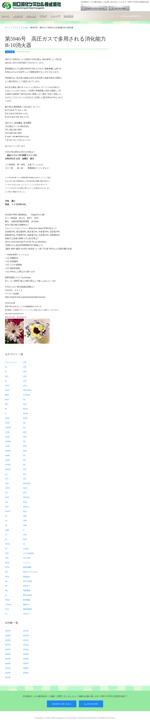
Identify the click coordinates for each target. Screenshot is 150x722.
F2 (6, 534)
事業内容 (17, 16)
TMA (25, 516)
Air (6, 367)
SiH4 (25, 502)
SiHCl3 (26, 506)
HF (6, 585)
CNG (7, 497)
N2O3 (25, 408)
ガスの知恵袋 (28, 553)
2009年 (26, 654)
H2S (6, 558)
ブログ (43, 16)
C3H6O (8, 441)
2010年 (26, 649)
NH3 (25, 436)
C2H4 (7, 422)
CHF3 (7, 488)
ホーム (5, 16)
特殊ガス (26, 585)
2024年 (8, 635)
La (6, 613)
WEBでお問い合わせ (94, 8)
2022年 (8, 644)
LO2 (24, 381)
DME (7, 530)
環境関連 (26, 590)
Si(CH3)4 (26, 483)
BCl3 (7, 399)
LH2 (24, 362)
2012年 (26, 640)
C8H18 (8, 469)
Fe (6, 539)
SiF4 (25, 492)
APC (7, 376)
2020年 (8, 654)
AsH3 (7, 390)
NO (24, 441)
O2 (24, 455)
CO (6, 502)
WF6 (25, 539)
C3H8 (7, 446)
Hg (6, 590)
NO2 (25, 446)
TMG (25, 520)
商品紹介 (26, 576)
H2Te (7, 567)
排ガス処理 (27, 581)
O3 (24, 460)
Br (6, 408)
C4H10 (8, 450)
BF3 (6, 404)
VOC (25, 534)
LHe (24, 367)
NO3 (25, 450)
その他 (25, 548)
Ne (24, 427)
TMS (25, 525)
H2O (7, 553)
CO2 (7, 506)
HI (6, 595)
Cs (6, 516)
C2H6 (7, 432)
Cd (6, 474)
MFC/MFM (27, 390)
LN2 (24, 371)
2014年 (26, 630)
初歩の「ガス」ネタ (30, 571)
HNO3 (7, 599)
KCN (7, 609)
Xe (24, 544)
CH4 (7, 483)
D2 (6, 525)
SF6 (24, 478)
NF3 (24, 432)
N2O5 (25, 418)
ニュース (26, 562)
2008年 (26, 658)
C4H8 (7, 460)
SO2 (25, 511)
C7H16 (8, 464)
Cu (6, 520)
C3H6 (7, 436)
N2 (24, 399)
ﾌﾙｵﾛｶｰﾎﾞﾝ (27, 613)
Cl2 (6, 492)
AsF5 (7, 385)
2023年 (8, 640)
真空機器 (26, 599)
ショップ (55, 16)
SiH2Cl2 (26, 497)
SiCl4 (25, 488)
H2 (6, 548)
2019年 (8, 658)
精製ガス (26, 604)
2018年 (8, 663)
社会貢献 (68, 16)
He (6, 581)
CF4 (6, 478)
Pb (24, 464)
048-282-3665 (119, 8)
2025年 (8, 630)
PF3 (24, 469)
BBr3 (7, 394)
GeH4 (7, 544)
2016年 (8, 672)
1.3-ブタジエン (11, 362)
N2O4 (25, 413)
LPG (25, 385)
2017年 (8, 668)
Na (24, 422)
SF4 (24, 474)
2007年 (26, 663)
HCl (6, 571)
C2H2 (7, 418)
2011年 (26, 644)
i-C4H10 (8, 604)
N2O (25, 404)
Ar (6, 381)
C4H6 (7, 455)
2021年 (8, 649)
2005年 (26, 672)
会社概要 (31, 16)
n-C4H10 (26, 394)
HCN (7, 576)
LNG (25, 376)
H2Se (7, 562)
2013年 (26, 635)
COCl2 (7, 511)
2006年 (26, 668)
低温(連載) (27, 567)
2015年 (8, 677)
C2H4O (8, 427)
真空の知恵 (27, 595)
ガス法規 (24, 27)
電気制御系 (27, 609)
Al (6, 371)
